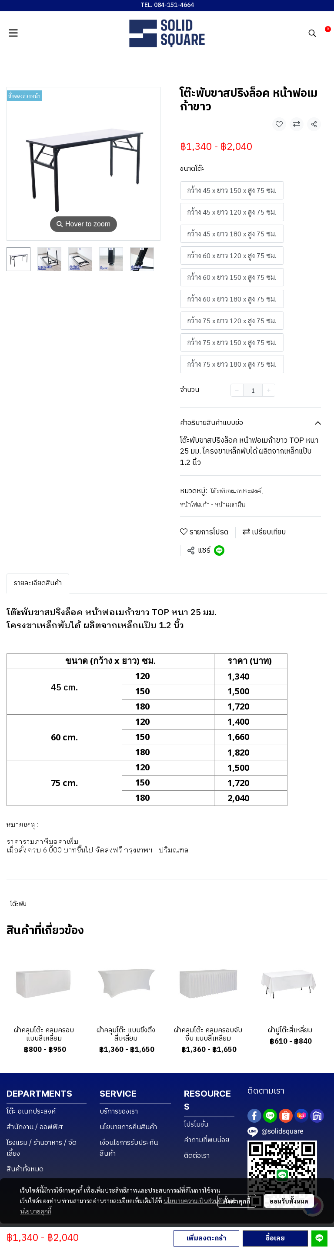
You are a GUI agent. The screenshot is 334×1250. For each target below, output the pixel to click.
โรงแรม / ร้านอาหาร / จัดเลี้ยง (42, 1148)
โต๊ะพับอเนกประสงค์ (237, 491)
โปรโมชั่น (196, 1125)
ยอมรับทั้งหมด (289, 1201)
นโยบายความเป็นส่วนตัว (194, 1200)
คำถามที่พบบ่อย (206, 1140)
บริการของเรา (119, 1111)
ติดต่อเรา (197, 1156)
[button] (312, 33)
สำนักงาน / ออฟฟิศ (35, 1127)
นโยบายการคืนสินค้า (128, 1127)
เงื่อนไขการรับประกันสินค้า (129, 1148)
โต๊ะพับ (18, 904)
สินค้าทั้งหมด (25, 1169)
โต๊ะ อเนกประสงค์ (31, 1111)
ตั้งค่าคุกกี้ (236, 1201)
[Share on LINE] (219, 550)
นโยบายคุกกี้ (35, 1211)
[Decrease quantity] (237, 390)
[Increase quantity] (269, 390)
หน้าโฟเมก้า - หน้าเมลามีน (212, 504)
